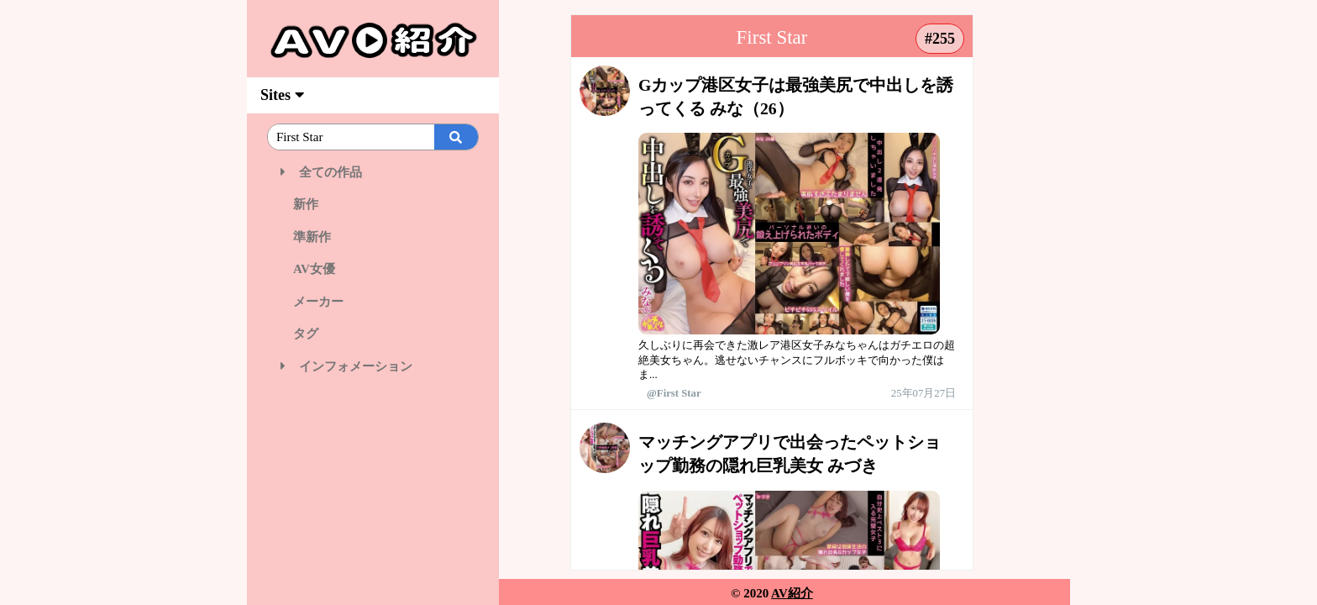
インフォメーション (346, 366)
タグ (299, 333)
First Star (772, 37)
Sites (282, 95)
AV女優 (308, 269)
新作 (299, 204)
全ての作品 (321, 172)
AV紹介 (792, 593)
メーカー (312, 301)
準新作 (306, 237)
